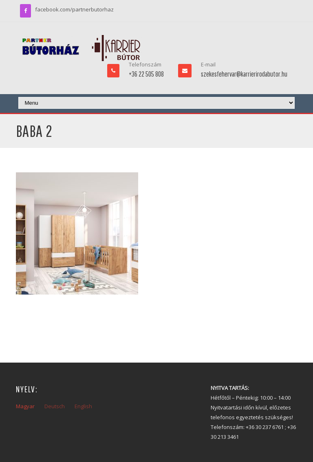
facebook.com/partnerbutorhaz (74, 9)
